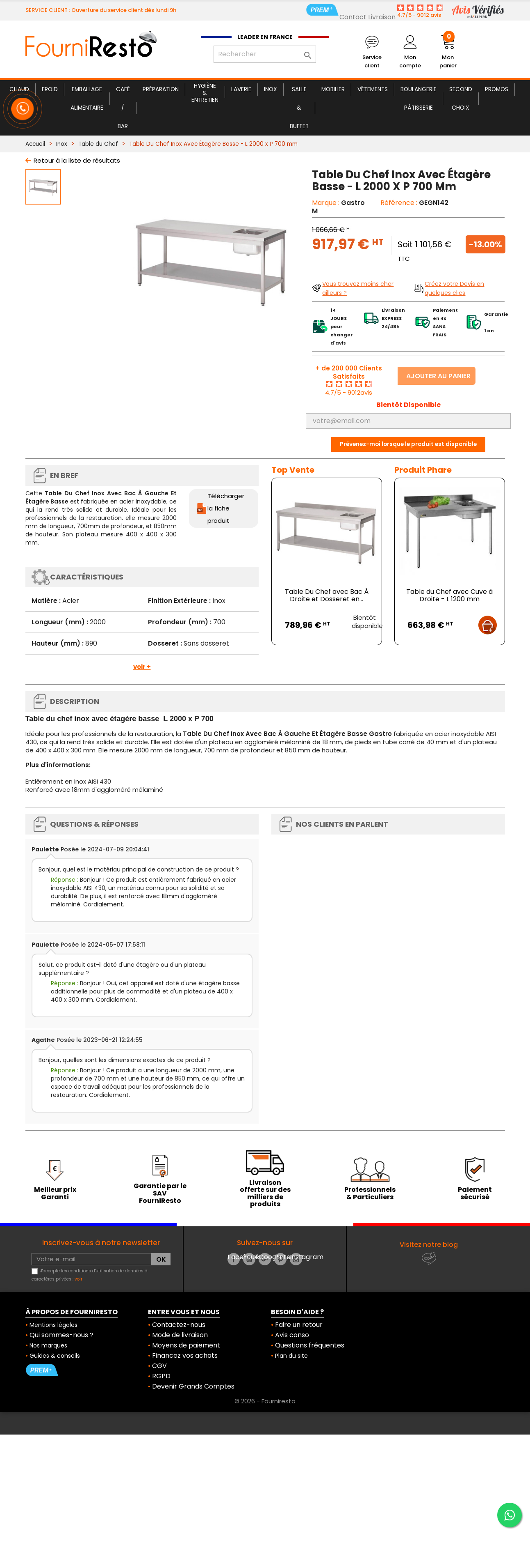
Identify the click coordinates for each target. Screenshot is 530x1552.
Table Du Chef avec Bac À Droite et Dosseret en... (326, 595)
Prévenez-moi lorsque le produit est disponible (408, 444)
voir (78, 1279)
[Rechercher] (265, 54)
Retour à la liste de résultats (77, 160)
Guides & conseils (55, 1356)
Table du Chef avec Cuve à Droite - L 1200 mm (449, 595)
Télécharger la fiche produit (225, 508)
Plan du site (291, 1356)
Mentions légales (53, 1325)
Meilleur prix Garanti (55, 1193)
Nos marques (48, 1345)
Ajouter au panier (438, 376)
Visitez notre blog (429, 1244)
